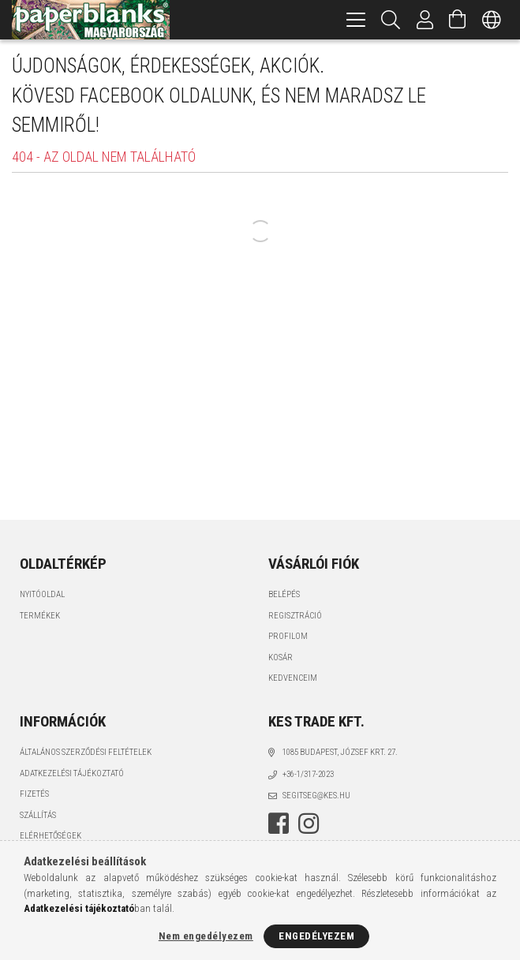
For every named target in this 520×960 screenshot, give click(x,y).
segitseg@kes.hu (316, 795)
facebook (278, 823)
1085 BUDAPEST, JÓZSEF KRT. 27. (340, 752)
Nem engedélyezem (206, 936)
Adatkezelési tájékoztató (72, 773)
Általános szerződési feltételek (86, 752)
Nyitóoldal (42, 594)
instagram (308, 823)
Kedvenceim (292, 678)
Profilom (288, 636)
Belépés (284, 594)
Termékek (40, 616)
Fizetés (34, 794)
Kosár (280, 657)
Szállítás (38, 815)
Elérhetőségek (50, 836)
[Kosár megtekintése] (457, 19)
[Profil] (425, 19)
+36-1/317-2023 (308, 774)
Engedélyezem (316, 936)
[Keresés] (391, 19)
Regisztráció (295, 616)
